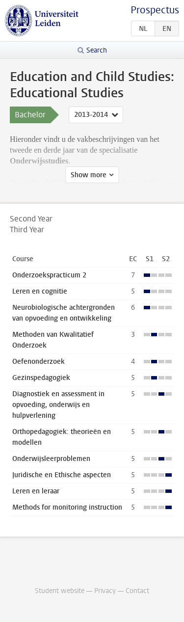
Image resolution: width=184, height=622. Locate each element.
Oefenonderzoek (38, 361)
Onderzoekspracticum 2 (49, 275)
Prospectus (155, 10)
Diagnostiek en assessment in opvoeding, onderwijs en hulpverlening (58, 404)
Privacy (105, 590)
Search (96, 50)
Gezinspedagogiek (41, 377)
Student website (59, 590)
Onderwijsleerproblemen (51, 458)
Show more (88, 175)
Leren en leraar (35, 491)
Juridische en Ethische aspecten (61, 475)
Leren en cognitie (39, 291)
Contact (137, 590)
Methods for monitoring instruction (67, 507)
